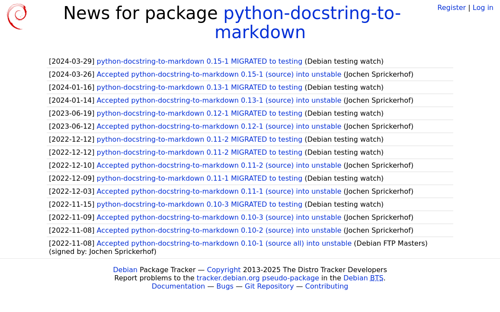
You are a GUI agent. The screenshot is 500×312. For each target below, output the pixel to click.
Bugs (225, 286)
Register (451, 7)
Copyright (223, 270)
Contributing (327, 286)
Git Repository (269, 286)
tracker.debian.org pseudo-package (258, 278)
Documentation (178, 286)
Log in (483, 7)
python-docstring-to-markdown (308, 22)
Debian (125, 270)
